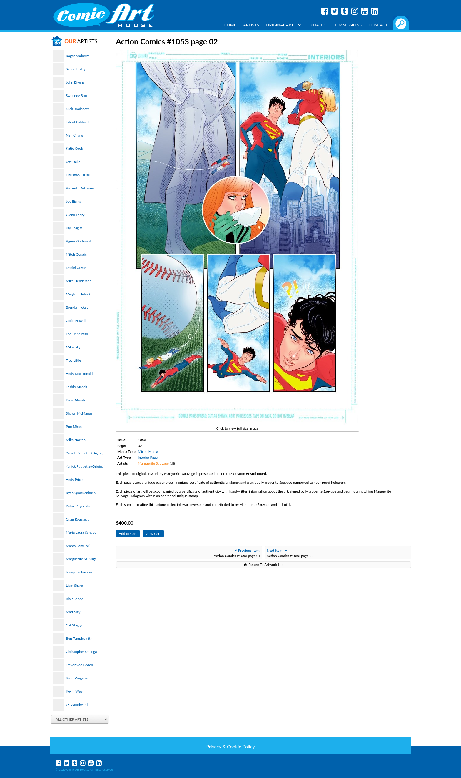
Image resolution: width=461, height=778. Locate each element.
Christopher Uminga (81, 651)
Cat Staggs (74, 625)
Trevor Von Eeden (79, 665)
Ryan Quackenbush (81, 493)
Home (230, 24)
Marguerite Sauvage (81, 559)
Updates (317, 24)
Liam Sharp (74, 585)
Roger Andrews (77, 56)
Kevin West (74, 691)
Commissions (347, 24)
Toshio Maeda (76, 387)
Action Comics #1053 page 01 (237, 553)
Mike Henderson (78, 281)
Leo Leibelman (77, 334)
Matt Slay (73, 612)
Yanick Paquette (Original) (85, 466)
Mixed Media (148, 451)
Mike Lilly (73, 347)
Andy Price (74, 479)
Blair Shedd (74, 598)
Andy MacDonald (79, 373)
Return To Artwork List (266, 564)
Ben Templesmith (79, 638)
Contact (378, 24)
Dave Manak (75, 400)
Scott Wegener (77, 678)
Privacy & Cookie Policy (230, 746)
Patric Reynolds (78, 506)
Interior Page (148, 457)
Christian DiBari (78, 175)
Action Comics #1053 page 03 (290, 553)
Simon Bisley (76, 69)
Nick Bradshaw (77, 109)
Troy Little (73, 360)
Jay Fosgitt (74, 228)
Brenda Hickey (77, 307)
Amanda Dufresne (80, 188)
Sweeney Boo (76, 95)
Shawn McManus (79, 413)
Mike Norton (76, 440)
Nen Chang (74, 135)
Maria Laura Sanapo (81, 532)
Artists (251, 24)
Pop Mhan (74, 426)
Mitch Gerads (76, 254)
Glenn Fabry (75, 214)
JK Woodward (77, 704)
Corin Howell (76, 320)
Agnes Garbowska (80, 241)
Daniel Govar (76, 267)
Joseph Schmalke (79, 572)
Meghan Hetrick (78, 294)
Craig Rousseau (77, 519)
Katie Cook (74, 148)
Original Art (283, 24)
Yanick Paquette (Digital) (84, 453)
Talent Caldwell (77, 122)
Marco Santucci (78, 545)
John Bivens (75, 82)
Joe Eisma (73, 201)
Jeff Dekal (73, 161)
